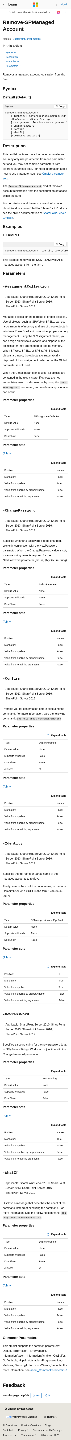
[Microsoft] (35, 4)
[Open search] (55, 5)
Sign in (64, 4)
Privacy (22, 1430)
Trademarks (27, 1435)
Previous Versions (31, 1425)
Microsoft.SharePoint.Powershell (29, 12)
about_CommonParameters (47, 1370)
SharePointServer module (27, 38)
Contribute (8, 1430)
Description (12, 57)
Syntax (11, 52)
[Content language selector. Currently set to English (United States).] (19, 1409)
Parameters (13, 66)
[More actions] (65, 12)
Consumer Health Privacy (46, 1430)
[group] (35, 124)
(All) (7, 453)
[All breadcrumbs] (6, 12)
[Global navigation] (3, 5)
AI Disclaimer (10, 1425)
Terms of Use (10, 1435)
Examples (12, 61)
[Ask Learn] (58, 12)
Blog (47, 1425)
